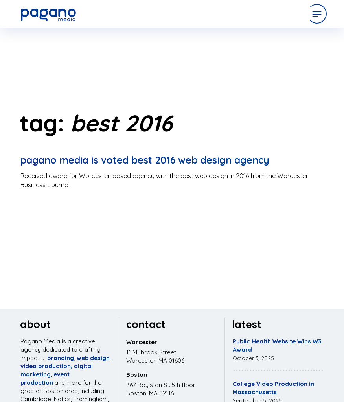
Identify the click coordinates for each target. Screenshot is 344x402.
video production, (46, 366)
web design (93, 357)
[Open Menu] (317, 14)
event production (45, 378)
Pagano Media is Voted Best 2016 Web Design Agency (144, 160)
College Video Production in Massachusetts (273, 388)
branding (60, 357)
